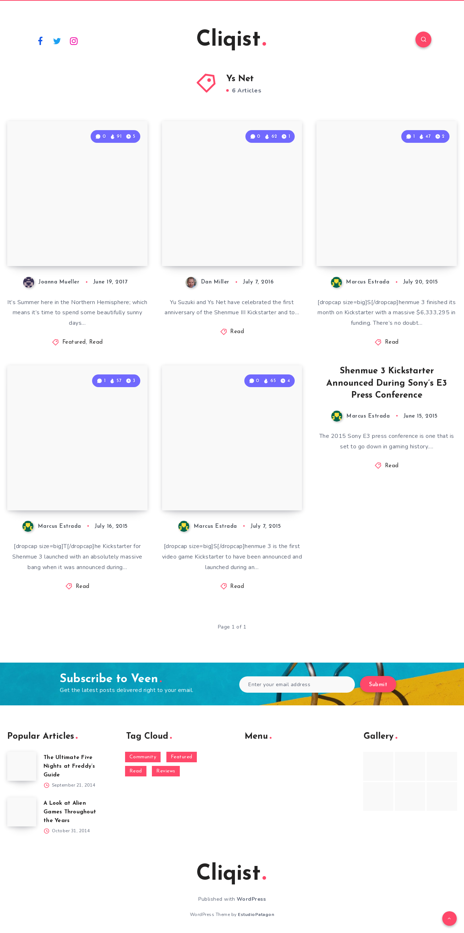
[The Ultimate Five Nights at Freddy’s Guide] (21, 766)
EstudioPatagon (256, 914)
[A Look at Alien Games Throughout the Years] (21, 811)
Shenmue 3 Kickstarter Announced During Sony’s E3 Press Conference (386, 383)
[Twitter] (57, 41)
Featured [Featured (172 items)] (181, 757)
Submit (378, 685)
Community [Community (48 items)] (143, 757)
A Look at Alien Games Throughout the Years (70, 812)
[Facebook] (40, 41)
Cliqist (231, 40)
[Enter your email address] (297, 684)
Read (96, 342)
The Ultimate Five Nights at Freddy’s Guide (69, 766)
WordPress (251, 899)
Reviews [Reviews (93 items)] (165, 771)
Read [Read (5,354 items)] (135, 771)
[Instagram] (74, 41)
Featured (74, 342)
